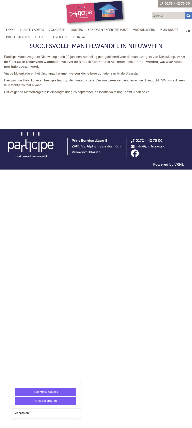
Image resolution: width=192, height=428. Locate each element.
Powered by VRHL (168, 423)
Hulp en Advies (32, 29)
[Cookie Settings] (4, 422)
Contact (80, 37)
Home (10, 29)
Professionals (18, 37)
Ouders (76, 29)
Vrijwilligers (144, 29)
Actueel (41, 37)
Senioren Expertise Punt (108, 29)
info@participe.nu (150, 405)
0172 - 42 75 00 (146, 399)
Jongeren (57, 29)
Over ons (60, 37)
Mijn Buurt (169, 29)
